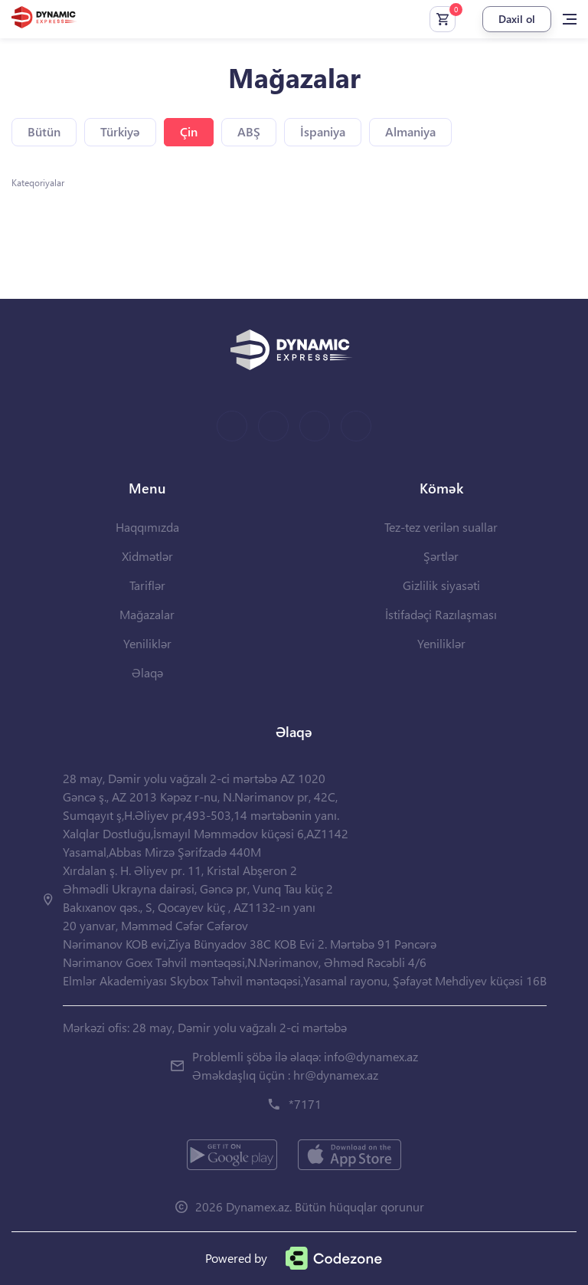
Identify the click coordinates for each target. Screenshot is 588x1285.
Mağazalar (147, 614)
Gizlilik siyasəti (441, 585)
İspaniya (322, 131)
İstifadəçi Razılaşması (441, 614)
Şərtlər (441, 556)
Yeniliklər (147, 643)
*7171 (305, 1104)
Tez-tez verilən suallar (441, 527)
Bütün (44, 131)
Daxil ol (516, 18)
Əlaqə (147, 672)
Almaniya (410, 131)
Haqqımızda (147, 527)
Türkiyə (120, 131)
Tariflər (147, 585)
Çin (189, 131)
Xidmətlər (147, 556)
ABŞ (248, 131)
